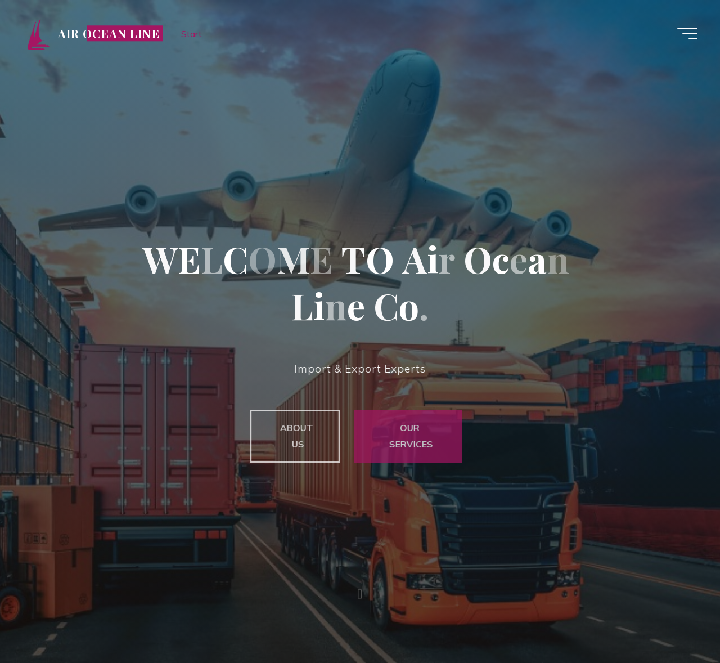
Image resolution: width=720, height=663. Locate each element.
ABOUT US (292, 436)
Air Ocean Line (109, 33)
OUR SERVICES (407, 436)
